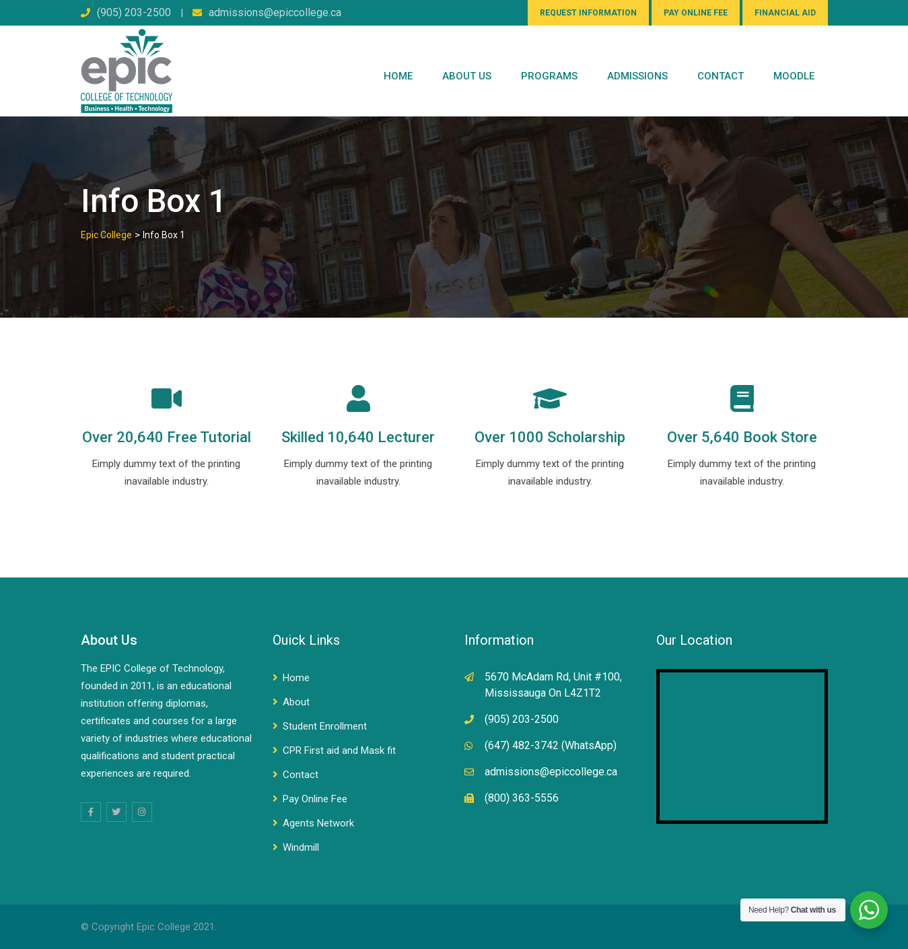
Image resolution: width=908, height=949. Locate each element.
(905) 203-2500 (134, 12)
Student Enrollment (325, 726)
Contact (300, 775)
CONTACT (720, 76)
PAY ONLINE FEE (696, 12)
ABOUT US (466, 76)
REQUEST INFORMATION (588, 12)
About (296, 702)
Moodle (793, 76)
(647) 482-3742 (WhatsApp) (551, 745)
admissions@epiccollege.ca (275, 12)
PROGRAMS (549, 76)
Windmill (301, 847)
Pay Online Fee (315, 799)
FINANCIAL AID (785, 12)
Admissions (637, 76)
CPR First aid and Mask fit (339, 750)
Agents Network (318, 823)
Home (398, 76)
